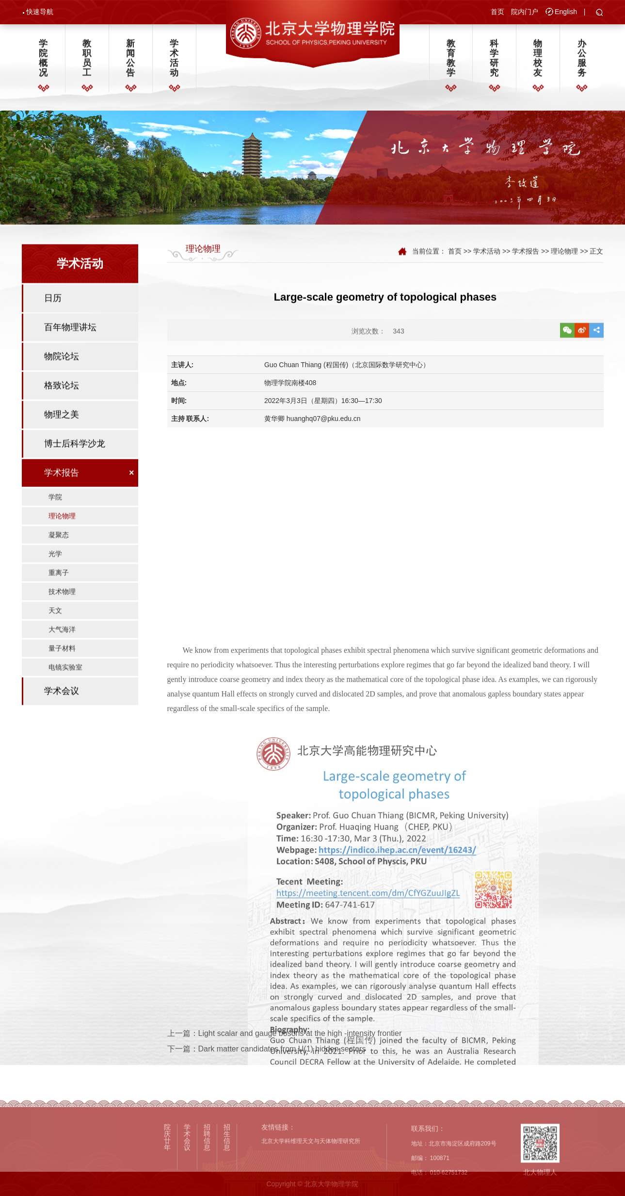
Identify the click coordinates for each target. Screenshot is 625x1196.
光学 (55, 572)
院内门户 (524, 12)
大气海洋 (62, 648)
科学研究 (494, 61)
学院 (55, 515)
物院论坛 (61, 375)
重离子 (58, 591)
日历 (53, 317)
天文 (55, 629)
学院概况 (43, 61)
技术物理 (62, 610)
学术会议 (61, 709)
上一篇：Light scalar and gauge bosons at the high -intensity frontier (284, 1047)
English (566, 12)
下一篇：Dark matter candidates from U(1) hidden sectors (266, 1063)
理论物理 (62, 534)
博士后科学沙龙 (74, 462)
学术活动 (174, 61)
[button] (599, 14)
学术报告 (61, 491)
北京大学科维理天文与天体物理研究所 (310, 1192)
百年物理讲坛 (70, 346)
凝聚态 (58, 553)
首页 (497, 12)
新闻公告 (130, 61)
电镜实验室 (65, 686)
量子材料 (62, 667)
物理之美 (61, 433)
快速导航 (39, 12)
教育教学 (451, 61)
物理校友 (537, 61)
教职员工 (86, 61)
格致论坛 (61, 404)
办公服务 (581, 61)
